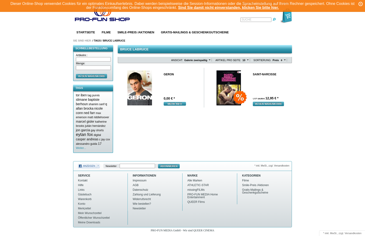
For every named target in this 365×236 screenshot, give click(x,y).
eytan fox (84, 134)
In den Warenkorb (268, 103)
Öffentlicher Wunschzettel (94, 217)
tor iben (81, 95)
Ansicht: (177, 60)
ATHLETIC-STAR (198, 185)
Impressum (139, 180)
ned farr (89, 113)
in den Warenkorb (91, 76)
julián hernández (95, 126)
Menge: (80, 63)
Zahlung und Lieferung (147, 194)
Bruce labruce (114, 40)
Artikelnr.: (82, 55)
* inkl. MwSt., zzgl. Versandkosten (271, 165)
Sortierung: (262, 60)
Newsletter (111, 166)
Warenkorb (84, 199)
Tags (97, 40)
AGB (136, 185)
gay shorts (97, 130)
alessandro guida (86, 144)
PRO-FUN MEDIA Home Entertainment (202, 196)
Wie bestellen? (142, 203)
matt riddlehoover (98, 117)
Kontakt (83, 180)
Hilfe (81, 185)
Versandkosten (353, 233)
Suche (246, 19)
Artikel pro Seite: (228, 60)
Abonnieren (169, 166)
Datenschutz (140, 189)
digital (97, 135)
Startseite (85, 32)
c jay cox (104, 139)
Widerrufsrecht (142, 199)
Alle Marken (194, 180)
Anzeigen (89, 166)
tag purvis (94, 95)
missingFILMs (196, 189)
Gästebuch (84, 194)
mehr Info (175, 103)
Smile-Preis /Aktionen (135, 32)
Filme (106, 32)
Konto (81, 203)
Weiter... (81, 148)
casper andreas (87, 139)
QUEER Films (196, 202)
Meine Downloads (89, 222)
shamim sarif (97, 104)
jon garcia (83, 130)
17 (100, 144)
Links (81, 189)
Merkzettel (84, 208)
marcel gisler (85, 121)
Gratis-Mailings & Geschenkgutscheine (195, 32)
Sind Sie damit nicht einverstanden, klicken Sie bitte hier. (228, 8)
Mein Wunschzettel (89, 213)
